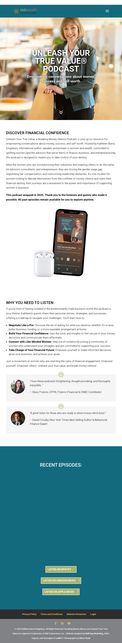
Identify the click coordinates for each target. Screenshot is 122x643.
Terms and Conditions (52, 614)
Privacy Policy (29, 614)
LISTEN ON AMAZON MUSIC (59, 580)
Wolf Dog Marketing (94, 633)
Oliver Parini (84, 638)
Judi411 (59, 638)
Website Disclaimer (76, 614)
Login (93, 614)
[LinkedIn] (62, 623)
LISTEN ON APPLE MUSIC (59, 591)
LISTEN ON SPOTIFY (59, 569)
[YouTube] (69, 623)
